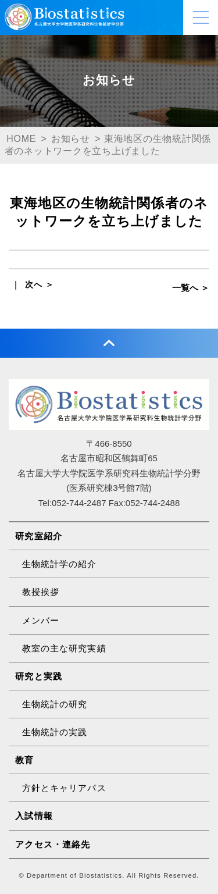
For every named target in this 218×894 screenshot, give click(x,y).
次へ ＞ (39, 284)
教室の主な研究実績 (64, 648)
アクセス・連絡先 (52, 844)
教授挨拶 (41, 592)
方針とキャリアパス (64, 788)
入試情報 (34, 816)
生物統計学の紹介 (59, 564)
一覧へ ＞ (190, 288)
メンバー (41, 620)
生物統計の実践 (55, 732)
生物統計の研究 (55, 704)
